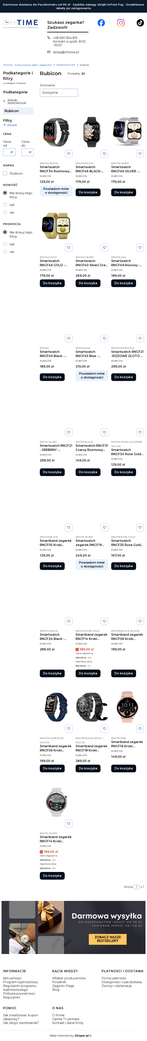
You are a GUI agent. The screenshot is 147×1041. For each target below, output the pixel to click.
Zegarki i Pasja (63, 986)
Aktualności (12, 978)
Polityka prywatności (19, 993)
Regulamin (11, 997)
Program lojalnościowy (20, 982)
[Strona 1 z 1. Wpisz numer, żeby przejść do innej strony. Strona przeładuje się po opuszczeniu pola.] (137, 887)
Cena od (7, 143)
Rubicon (16, 173)
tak (12, 205)
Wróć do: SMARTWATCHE (14, 101)
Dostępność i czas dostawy (122, 982)
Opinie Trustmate (65, 1019)
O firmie (58, 1015)
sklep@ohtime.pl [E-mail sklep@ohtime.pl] (66, 52)
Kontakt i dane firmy (67, 1023)
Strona (128, 887)
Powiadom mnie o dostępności (56, 191)
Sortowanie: (48, 85)
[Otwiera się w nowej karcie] (101, 23)
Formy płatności (114, 978)
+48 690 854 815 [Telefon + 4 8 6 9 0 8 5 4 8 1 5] (65, 38)
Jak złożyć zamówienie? (21, 1023)
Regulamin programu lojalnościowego (20, 988)
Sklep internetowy (69, 1035)
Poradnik (59, 982)
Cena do (25, 143)
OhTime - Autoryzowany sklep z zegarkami (27, 64)
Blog (56, 990)
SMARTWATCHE (65, 64)
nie (12, 212)
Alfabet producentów (69, 978)
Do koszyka (88, 192)
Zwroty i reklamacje (117, 986)
